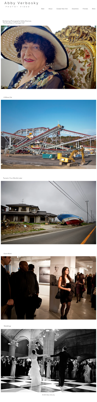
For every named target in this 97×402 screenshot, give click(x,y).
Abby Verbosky (21, 3)
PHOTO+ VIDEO (18, 7)
